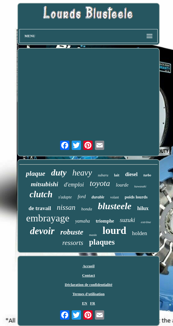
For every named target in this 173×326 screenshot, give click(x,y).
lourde (122, 185)
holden (139, 233)
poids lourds (136, 197)
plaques (102, 242)
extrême (146, 222)
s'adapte (65, 197)
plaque (35, 173)
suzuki (127, 219)
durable (97, 197)
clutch (41, 194)
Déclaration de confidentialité (88, 284)
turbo (147, 175)
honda (86, 209)
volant (114, 197)
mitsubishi (44, 184)
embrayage (47, 218)
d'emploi (74, 184)
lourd (114, 230)
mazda (93, 235)
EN (84, 303)
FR (92, 303)
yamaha (82, 220)
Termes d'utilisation (88, 294)
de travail (39, 208)
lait (116, 175)
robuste (71, 232)
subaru (103, 175)
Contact (88, 275)
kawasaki (140, 186)
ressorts (72, 242)
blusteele (114, 206)
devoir (42, 231)
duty (58, 172)
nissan (66, 207)
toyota (100, 183)
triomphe (105, 220)
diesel (131, 174)
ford (82, 196)
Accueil (88, 266)
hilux (143, 208)
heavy (82, 172)
